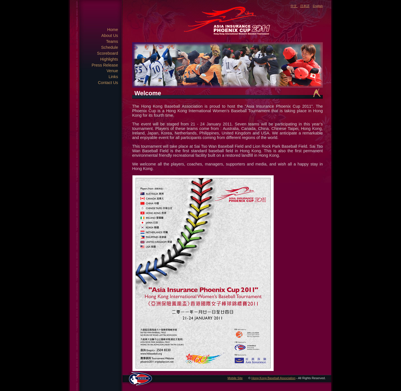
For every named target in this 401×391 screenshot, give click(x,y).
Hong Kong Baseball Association (273, 378)
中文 (294, 6)
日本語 (305, 6)
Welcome (147, 93)
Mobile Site (235, 378)
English (318, 6)
